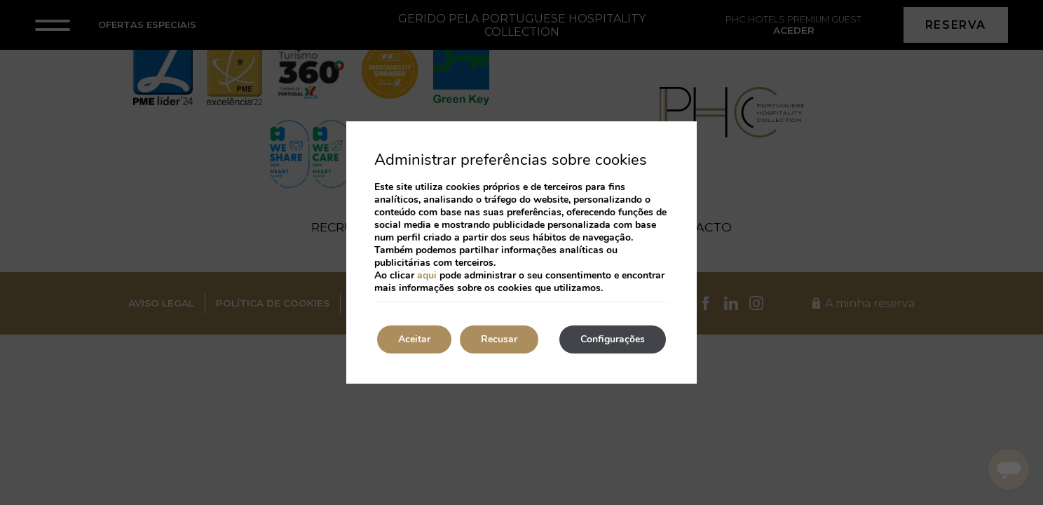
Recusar (499, 339)
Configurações (612, 339)
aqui (427, 275)
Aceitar (414, 339)
